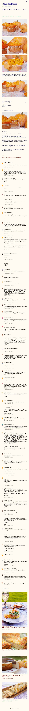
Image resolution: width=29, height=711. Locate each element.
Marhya (5, 262)
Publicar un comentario (6, 588)
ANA (5, 185)
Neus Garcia (6, 169)
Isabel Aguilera (6, 477)
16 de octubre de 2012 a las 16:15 (8, 557)
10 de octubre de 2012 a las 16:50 (8, 266)
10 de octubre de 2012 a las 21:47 (8, 351)
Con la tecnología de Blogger (14, 708)
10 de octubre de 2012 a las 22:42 (8, 359)
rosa (5, 334)
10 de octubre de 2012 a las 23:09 (8, 368)
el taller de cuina (7, 178)
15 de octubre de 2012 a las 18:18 (8, 551)
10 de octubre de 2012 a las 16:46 (8, 259)
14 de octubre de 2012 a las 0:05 (8, 485)
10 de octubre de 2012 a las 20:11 (8, 323)
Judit (5, 574)
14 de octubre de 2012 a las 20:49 (8, 525)
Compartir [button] (3, 155)
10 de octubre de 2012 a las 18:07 (8, 295)
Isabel (5, 370)
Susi (5, 269)
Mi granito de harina (7, 432)
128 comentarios (9, 678)
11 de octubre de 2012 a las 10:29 (8, 414)
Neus (5, 229)
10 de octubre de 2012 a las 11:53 (8, 204)
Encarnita (6, 354)
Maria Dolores (6, 460)
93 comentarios (9, 701)
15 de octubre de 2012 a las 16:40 (8, 541)
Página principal (7, 9)
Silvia (5, 392)
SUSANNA (6, 406)
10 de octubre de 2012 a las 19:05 (8, 308)
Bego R (5, 212)
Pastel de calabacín (8, 651)
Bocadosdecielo (9, 4)
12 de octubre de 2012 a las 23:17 (8, 457)
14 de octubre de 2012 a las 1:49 (8, 497)
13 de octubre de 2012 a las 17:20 (8, 475)
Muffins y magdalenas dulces (15, 157)
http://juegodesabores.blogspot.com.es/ (12, 428)
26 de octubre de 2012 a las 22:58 (8, 565)
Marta (5, 453)
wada (5, 382)
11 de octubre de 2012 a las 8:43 (8, 389)
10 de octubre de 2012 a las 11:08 (8, 175)
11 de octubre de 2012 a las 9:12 (8, 403)
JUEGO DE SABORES (8, 424)
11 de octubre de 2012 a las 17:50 (8, 429)
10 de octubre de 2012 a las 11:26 (8, 191)
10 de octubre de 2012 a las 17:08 (8, 273)
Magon (5, 544)
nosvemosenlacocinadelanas (9, 517)
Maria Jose (6, 400)
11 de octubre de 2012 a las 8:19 (8, 380)
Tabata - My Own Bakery (8, 446)
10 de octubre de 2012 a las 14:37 (8, 220)
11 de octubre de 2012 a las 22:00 (8, 443)
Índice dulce (18, 9)
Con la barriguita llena (8, 510)
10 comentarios (9, 629)
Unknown (6, 162)
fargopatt (6, 488)
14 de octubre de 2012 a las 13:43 (8, 514)
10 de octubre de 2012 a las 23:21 (8, 374)
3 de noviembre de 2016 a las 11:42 (9, 579)
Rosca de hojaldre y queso (10, 700)
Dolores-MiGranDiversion (8, 348)
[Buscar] (26, 1)
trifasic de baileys (7, 377)
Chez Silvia (6, 528)
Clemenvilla (6, 317)
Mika (5, 194)
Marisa (5, 281)
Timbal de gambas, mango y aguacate (13, 627)
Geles (5, 298)
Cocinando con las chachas (8, 417)
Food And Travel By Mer (8, 253)
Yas (5, 326)
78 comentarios (9, 652)
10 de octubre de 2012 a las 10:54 (8, 167)
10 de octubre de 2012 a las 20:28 (9, 331)
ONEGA (5, 500)
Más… (25, 9)
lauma (5, 304)
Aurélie (5, 362)
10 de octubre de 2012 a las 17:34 (8, 285)
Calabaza (7, 157)
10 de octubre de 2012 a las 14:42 (8, 226)
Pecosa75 (6, 222)
